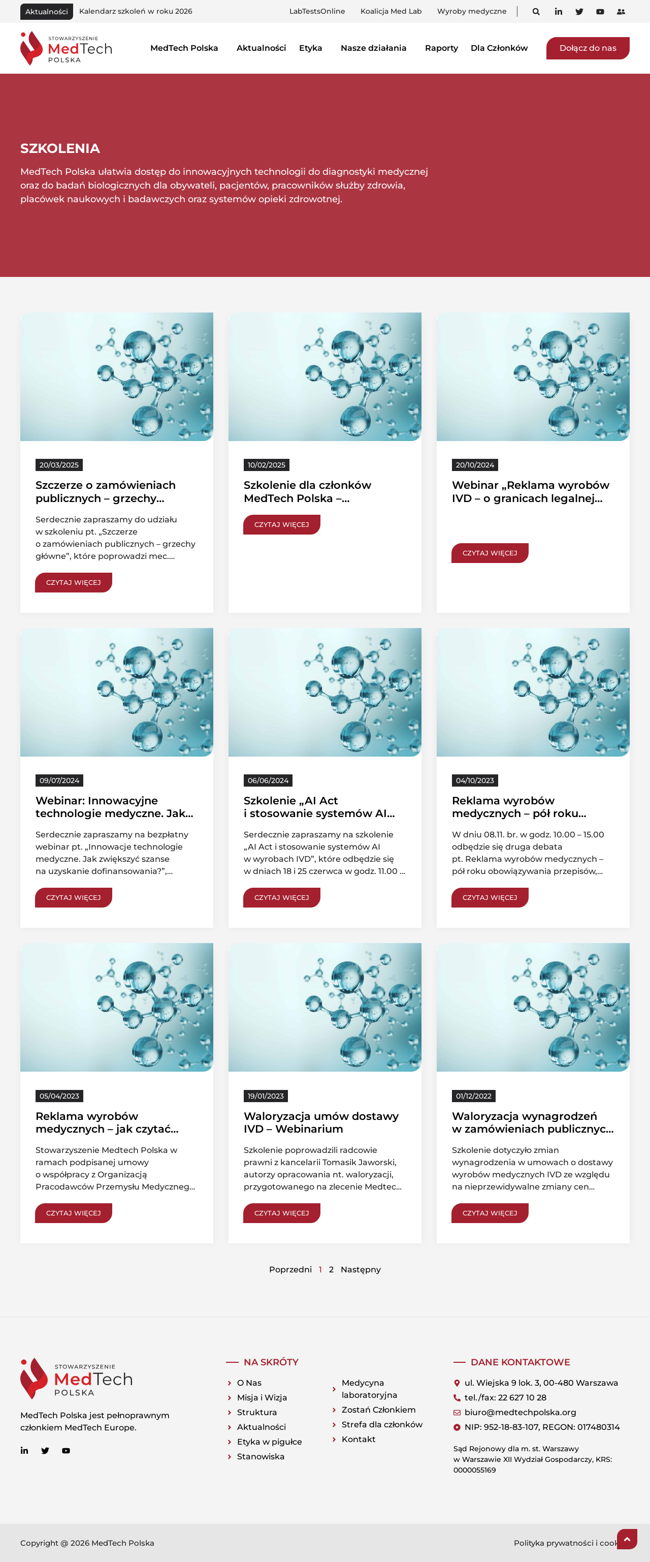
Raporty (441, 48)
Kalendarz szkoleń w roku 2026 (135, 11)
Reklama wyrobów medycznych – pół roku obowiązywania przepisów (524, 813)
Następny (361, 1269)
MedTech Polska (187, 48)
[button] (536, 11)
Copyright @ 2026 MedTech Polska (87, 1543)
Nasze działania (376, 48)
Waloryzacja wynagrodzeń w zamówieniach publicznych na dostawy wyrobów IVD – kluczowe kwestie (532, 1135)
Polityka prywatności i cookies (572, 1543)
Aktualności (261, 48)
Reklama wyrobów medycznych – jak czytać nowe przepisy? (103, 1129)
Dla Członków (502, 48)
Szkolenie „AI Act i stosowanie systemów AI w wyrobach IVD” (315, 813)
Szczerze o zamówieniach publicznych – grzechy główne (106, 498)
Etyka (313, 48)
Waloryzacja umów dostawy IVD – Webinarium (321, 1122)
